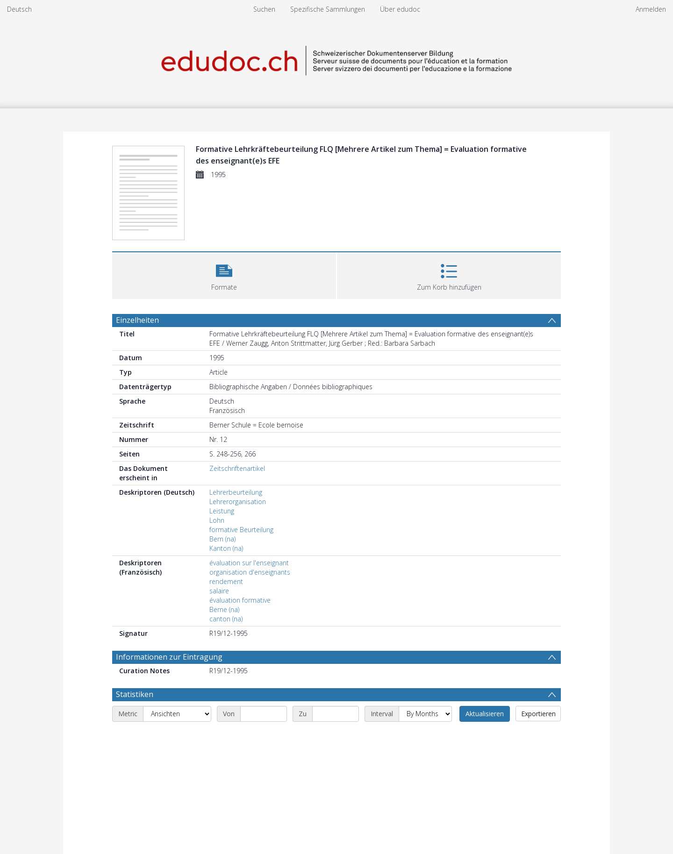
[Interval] (425, 714)
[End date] (335, 714)
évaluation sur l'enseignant (249, 562)
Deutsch (19, 9)
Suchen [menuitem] (264, 9)
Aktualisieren (484, 713)
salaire (219, 590)
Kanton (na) (226, 548)
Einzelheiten (137, 320)
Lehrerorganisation (237, 501)
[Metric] (177, 714)
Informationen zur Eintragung (169, 657)
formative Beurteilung (241, 529)
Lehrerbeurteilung (235, 492)
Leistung (221, 510)
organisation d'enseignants (249, 572)
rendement (226, 581)
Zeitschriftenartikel (237, 468)
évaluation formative (240, 600)
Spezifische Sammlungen (327, 9)
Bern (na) (222, 538)
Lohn (216, 520)
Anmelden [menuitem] (651, 9)
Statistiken (134, 694)
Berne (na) (224, 609)
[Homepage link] (336, 59)
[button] (224, 274)
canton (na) (226, 618)
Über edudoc (400, 9)
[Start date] (263, 714)
